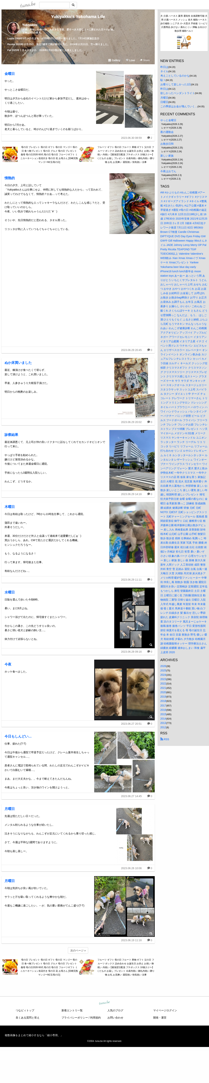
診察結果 (11, 435)
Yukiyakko (29, 25)
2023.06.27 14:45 (131, 796)
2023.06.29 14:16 (131, 494)
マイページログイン (165, 1010)
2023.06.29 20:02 (131, 422)
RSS (164, 739)
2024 (163, 674)
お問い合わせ (115, 1017)
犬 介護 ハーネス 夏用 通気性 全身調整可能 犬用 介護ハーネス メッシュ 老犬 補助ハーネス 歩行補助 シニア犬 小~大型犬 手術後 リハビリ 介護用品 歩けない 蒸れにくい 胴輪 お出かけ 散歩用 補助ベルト (183, 23)
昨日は (164, 66)
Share (145, 60)
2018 (163, 700)
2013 (163, 722)
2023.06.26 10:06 (131, 868)
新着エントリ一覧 (72, 1010)
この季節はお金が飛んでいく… (178, 106)
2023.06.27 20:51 (131, 723)
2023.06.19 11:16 (131, 940)
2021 (163, 687)
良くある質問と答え (28, 1017)
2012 (163, 727)
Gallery (114, 60)
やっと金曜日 (168, 120)
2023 (163, 679)
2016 (163, 709)
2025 (163, 670)
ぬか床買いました (18, 363)
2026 (163, 666)
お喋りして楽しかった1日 (175, 84)
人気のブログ (115, 1010)
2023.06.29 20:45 (131, 350)
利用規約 (95, 1017)
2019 (163, 696)
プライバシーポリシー (74, 1017)
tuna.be (104, 1002)
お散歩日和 (167, 143)
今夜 (8, 664)
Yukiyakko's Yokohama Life (78, 16)
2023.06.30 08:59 (131, 137)
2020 (163, 692)
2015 (163, 714)
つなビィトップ (25, 1010)
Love (130, 60)
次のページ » (78, 950)
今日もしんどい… (18, 736)
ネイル (164, 71)
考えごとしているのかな (175, 75)
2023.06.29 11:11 (131, 579)
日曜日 (164, 102)
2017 (163, 705)
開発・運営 (159, 1017)
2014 (163, 718)
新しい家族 (167, 155)
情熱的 (10, 178)
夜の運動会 (167, 131)
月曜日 (10, 809)
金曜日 (10, 74)
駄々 (163, 80)
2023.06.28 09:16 (131, 651)
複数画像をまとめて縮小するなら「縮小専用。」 (34, 1035)
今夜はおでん (168, 171)
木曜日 (10, 507)
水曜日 (10, 592)
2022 (163, 683)
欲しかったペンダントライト (177, 93)
